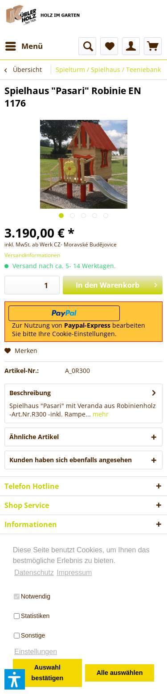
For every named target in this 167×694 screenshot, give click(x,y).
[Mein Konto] (131, 46)
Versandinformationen (32, 255)
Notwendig (32, 596)
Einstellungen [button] (35, 651)
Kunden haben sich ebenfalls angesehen (70, 460)
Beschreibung (30, 393)
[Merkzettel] (109, 46)
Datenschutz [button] (34, 572)
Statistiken (32, 615)
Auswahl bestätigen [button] (47, 673)
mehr (100, 414)
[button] (14, 679)
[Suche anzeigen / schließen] (87, 46)
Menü (24, 45)
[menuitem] (23, 46)
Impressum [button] (74, 572)
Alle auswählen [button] (120, 672)
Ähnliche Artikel (34, 436)
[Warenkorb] (153, 46)
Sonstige (29, 635)
